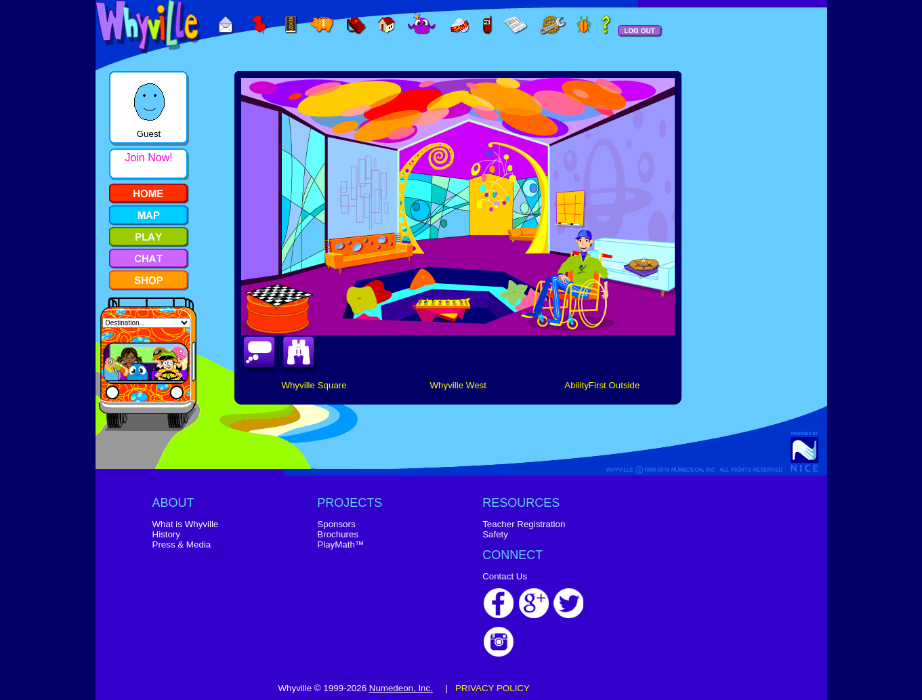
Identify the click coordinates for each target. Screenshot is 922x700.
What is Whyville (185, 524)
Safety (495, 534)
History (166, 534)
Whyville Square (313, 385)
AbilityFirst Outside (602, 385)
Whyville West (457, 385)
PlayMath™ (340, 544)
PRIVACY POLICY (492, 688)
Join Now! (148, 157)
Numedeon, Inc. (401, 688)
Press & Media (181, 544)
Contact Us (504, 576)
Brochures (337, 534)
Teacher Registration (523, 524)
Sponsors (336, 524)
